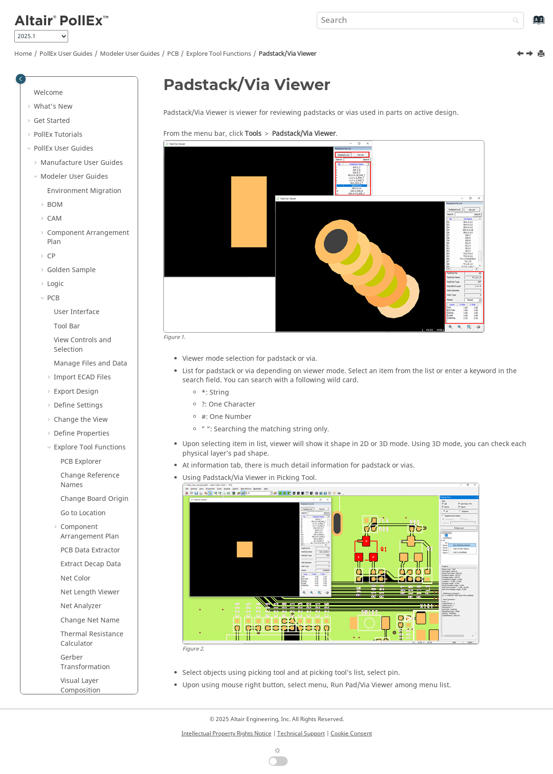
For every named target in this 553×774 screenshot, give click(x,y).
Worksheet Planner (90, 415)
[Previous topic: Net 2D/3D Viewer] (521, 55)
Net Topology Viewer (93, 536)
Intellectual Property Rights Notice (226, 733)
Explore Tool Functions (218, 54)
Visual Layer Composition (80, 382)
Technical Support (301, 733)
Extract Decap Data (90, 260)
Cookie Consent (351, 733)
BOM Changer (83, 401)
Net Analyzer (80, 302)
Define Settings (78, 102)
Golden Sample (84, 429)
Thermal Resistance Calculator (91, 335)
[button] (50, 88)
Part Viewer (78, 471)
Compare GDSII (85, 443)
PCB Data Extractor (90, 247)
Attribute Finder (85, 550)
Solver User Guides (70, 634)
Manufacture (74, 578)
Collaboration (75, 592)
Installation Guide (72, 676)
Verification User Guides (79, 648)
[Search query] (420, 20)
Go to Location (83, 209)
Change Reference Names (90, 176)
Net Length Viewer (90, 289)
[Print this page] (542, 54)
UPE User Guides (67, 662)
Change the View (81, 116)
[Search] (513, 21)
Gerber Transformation (85, 358)
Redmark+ (63, 606)
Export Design (76, 88)
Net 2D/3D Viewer (88, 508)
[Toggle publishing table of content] (21, 79)
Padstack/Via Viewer (287, 54)
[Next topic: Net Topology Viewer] (530, 55)
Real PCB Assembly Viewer (90, 489)
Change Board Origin (94, 195)
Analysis (67, 564)
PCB (173, 54)
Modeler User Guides (130, 54)
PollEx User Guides (66, 54)
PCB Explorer (80, 158)
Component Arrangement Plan (89, 228)
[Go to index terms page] (528, 25)
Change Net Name (90, 317)
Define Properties (82, 130)
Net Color (75, 275)
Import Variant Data (92, 457)
